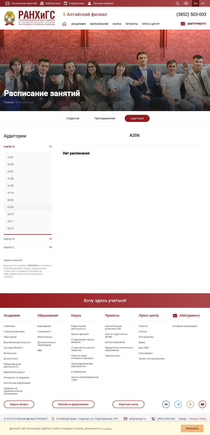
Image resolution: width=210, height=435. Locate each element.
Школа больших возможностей (113, 327)
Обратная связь (128, 404)
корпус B (9, 238)
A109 (11, 185)
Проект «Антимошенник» (152, 358)
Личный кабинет (103, 3)
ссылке (107, 428)
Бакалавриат (44, 326)
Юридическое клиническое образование (119, 349)
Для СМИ (144, 348)
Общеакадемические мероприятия (82, 365)
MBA (40, 350)
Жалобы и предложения (73, 404)
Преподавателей (105, 118)
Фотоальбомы (146, 337)
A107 (11, 171)
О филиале (9, 326)
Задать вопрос (19, 404)
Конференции (78, 371)
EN (202, 3)
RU (195, 3)
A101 (11, 157)
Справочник (76, 3)
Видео (142, 342)
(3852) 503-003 (191, 14)
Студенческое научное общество (83, 349)
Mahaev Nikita (198, 418)
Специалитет (44, 331)
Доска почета (11, 358)
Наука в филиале (80, 334)
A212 (11, 228)
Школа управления (115, 342)
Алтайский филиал (87, 14)
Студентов (72, 118)
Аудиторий (137, 118)
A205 (11, 199)
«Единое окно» (112, 355)
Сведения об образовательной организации (13, 391)
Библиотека (53, 3)
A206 (11, 207)
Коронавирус (146, 353)
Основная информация (184, 326)
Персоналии (10, 337)
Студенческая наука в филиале (82, 341)
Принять (192, 428)
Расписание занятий (24, 3)
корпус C (9, 247)
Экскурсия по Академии (16, 377)
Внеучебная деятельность (17, 342)
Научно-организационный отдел (84, 378)
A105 (11, 164)
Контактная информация (17, 383)
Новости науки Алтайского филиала (82, 357)
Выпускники (10, 353)
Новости (143, 326)
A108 (11, 178)
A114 (11, 192)
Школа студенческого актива (116, 335)
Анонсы (143, 331)
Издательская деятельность (78, 327)
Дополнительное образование (47, 343)
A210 (11, 214)
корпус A (9, 146)
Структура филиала (14, 331)
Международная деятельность (12, 365)
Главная (9, 102)
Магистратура (45, 337)
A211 (11, 221)
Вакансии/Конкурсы (14, 372)
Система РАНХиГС (13, 348)
